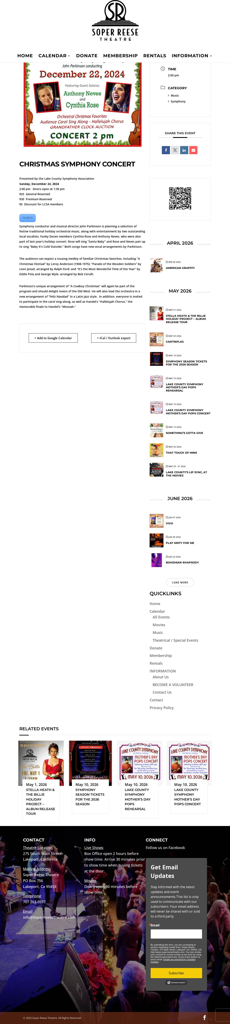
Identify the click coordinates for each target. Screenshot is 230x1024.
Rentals (154, 56)
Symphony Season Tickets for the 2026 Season (186, 363)
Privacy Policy (162, 707)
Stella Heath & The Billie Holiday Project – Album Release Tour (186, 319)
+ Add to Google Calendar (53, 338)
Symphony (177, 101)
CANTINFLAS (175, 341)
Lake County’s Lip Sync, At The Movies (186, 474)
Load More (180, 582)
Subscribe (176, 973)
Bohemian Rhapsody (182, 562)
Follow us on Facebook (165, 847)
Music (173, 95)
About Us (161, 676)
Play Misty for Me (180, 542)
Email (155, 925)
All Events (161, 617)
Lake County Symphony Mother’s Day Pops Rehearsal (184, 387)
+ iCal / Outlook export (113, 338)
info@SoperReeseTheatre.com (49, 917)
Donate (87, 56)
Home (25, 56)
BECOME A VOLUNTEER (173, 684)
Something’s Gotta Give (184, 432)
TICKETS (27, 218)
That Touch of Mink (181, 452)
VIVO (169, 523)
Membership (120, 56)
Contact (156, 699)
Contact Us (162, 692)
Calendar (52, 56)
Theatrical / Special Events (175, 640)
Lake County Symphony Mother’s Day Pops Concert (188, 411)
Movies (159, 624)
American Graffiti (180, 267)
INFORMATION (190, 56)
